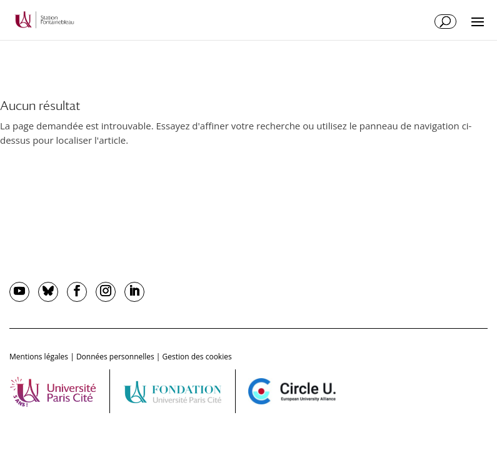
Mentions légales (38, 356)
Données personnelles (115, 356)
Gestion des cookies (197, 356)
